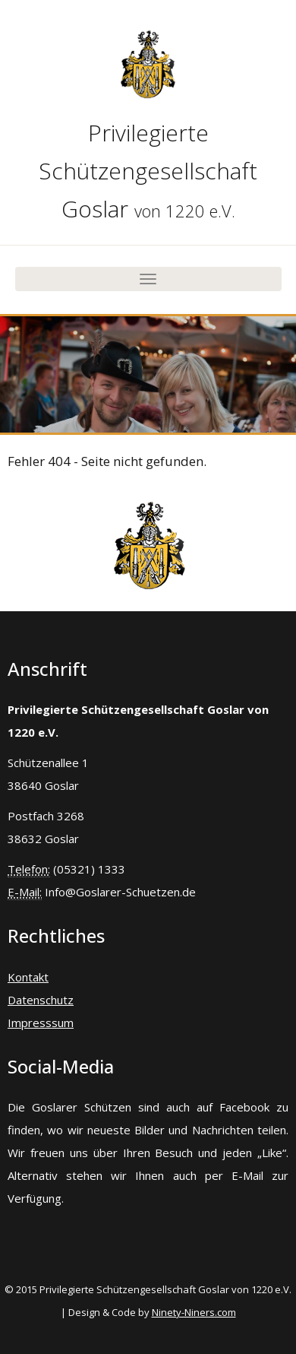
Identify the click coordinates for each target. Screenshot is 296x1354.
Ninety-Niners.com (194, 1312)
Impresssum (41, 1022)
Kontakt (28, 977)
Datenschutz (41, 999)
